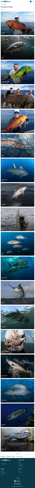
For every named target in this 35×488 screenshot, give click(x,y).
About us (20, 462)
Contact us (20, 463)
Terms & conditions (21, 466)
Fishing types (3, 473)
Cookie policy (20, 465)
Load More (17, 453)
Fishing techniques (3, 472)
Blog (19, 461)
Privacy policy (21, 464)
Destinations (2, 470)
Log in (19, 470)
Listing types (2, 474)
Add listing (20, 472)
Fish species (2, 471)
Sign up (20, 471)
